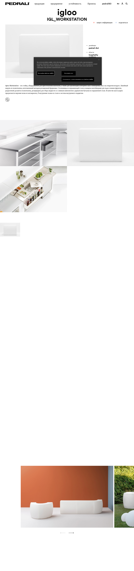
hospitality (93, 55)
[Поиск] (126, 4)
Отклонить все (68, 73)
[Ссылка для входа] (122, 4)
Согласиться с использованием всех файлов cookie (78, 79)
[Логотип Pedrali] (17, 3)
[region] (68, 71)
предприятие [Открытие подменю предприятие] (56, 3)
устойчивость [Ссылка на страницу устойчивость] (75, 3)
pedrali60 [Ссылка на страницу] (106, 3)
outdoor (92, 57)
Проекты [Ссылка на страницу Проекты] (92, 3)
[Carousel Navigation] (67, 533)
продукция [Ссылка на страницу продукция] (39, 3)
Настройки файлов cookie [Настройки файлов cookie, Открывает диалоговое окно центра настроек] (45, 73)
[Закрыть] (99, 59)
